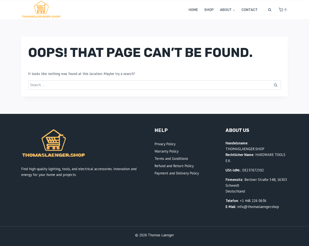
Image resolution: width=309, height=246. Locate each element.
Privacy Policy (165, 144)
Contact (249, 10)
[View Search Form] (269, 9)
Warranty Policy (166, 151)
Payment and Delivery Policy (176, 173)
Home (193, 10)
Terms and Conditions (171, 158)
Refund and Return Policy (174, 165)
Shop (209, 10)
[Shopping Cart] (281, 10)
